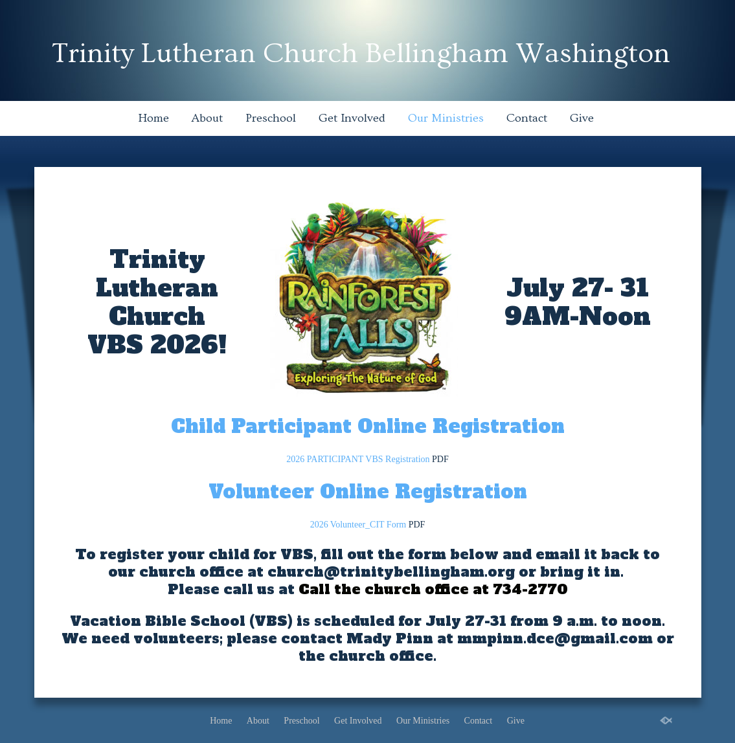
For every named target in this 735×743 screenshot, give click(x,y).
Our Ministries (446, 118)
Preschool (270, 118)
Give (582, 118)
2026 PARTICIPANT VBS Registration (357, 459)
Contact (526, 118)
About (207, 118)
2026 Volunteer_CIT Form (358, 524)
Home (153, 118)
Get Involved (352, 118)
